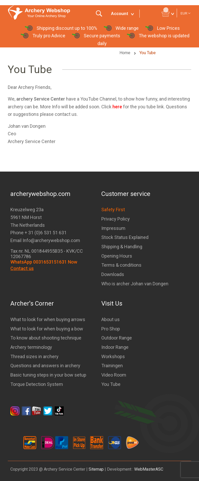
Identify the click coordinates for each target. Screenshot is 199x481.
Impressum (113, 228)
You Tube (110, 384)
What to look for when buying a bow (46, 328)
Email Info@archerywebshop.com (45, 240)
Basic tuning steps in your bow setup (48, 375)
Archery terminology (31, 347)
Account (119, 13)
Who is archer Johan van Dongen (134, 283)
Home (125, 52)
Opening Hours (116, 256)
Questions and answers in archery (45, 365)
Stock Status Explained (124, 237)
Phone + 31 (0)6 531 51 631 (38, 232)
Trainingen (112, 365)
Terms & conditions (121, 265)
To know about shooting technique (45, 338)
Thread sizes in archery (34, 356)
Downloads (112, 274)
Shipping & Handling (121, 246)
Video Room (113, 375)
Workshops (113, 356)
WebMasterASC (148, 469)
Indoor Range (115, 347)
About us (110, 319)
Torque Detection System (36, 384)
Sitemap (96, 469)
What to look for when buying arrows (47, 319)
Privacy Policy (115, 219)
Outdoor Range (116, 338)
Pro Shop (110, 328)
